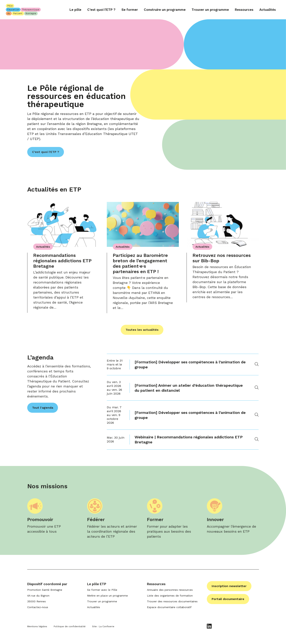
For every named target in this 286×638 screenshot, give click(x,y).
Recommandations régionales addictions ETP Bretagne (62, 262)
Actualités (267, 10)
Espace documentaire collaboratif (169, 607)
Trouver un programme (210, 10)
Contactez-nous (37, 607)
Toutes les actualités (142, 331)
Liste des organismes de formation (170, 595)
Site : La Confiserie (103, 626)
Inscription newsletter (229, 586)
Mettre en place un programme (107, 595)
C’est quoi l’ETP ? (101, 10)
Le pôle (75, 10)
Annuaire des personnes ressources (170, 589)
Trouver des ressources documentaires (172, 601)
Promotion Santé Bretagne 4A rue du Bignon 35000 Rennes (44, 595)
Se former (129, 10)
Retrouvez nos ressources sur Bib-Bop (222, 259)
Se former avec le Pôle (102, 589)
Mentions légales (37, 626)
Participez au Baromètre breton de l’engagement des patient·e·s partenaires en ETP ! (140, 264)
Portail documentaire (228, 599)
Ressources (244, 10)
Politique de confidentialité (70, 626)
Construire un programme (165, 10)
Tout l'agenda (42, 409)
